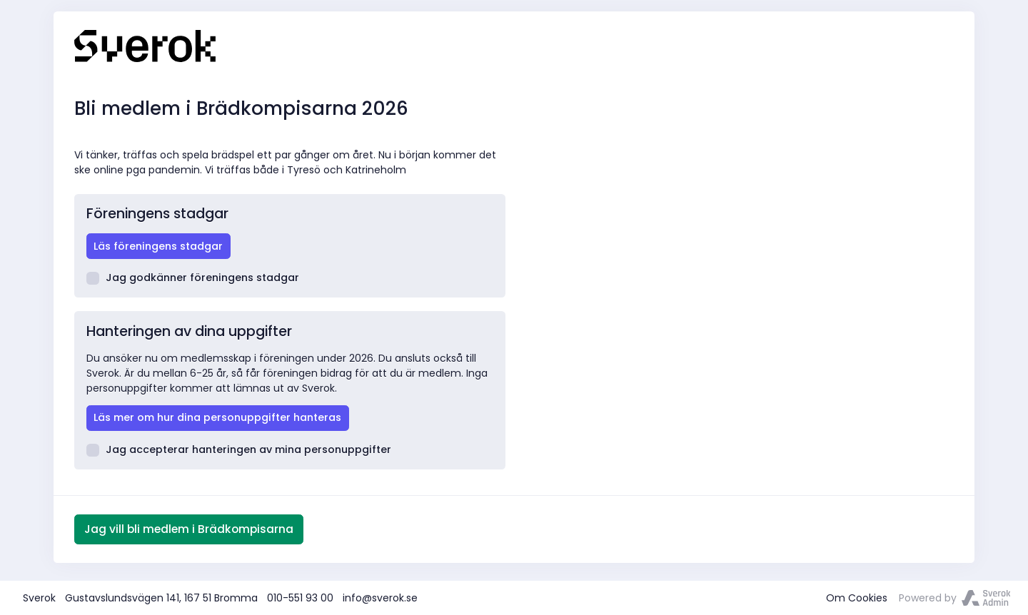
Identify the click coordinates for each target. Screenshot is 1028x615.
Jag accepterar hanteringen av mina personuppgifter (239, 449)
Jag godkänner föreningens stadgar (193, 277)
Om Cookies (856, 598)
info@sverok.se (380, 598)
